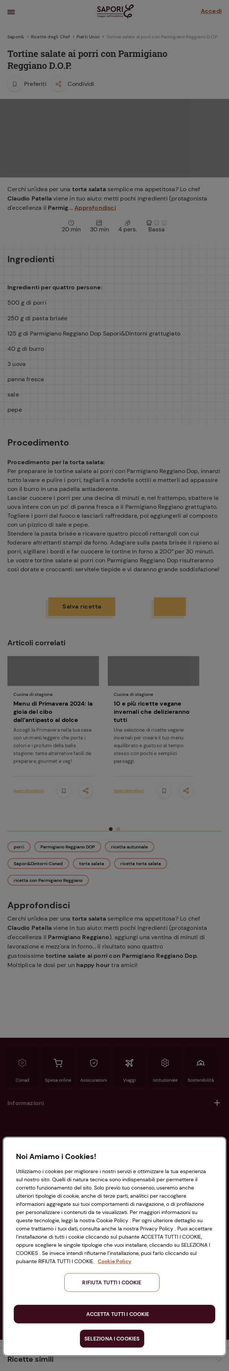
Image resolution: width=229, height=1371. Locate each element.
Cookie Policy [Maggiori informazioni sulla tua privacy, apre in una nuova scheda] (114, 1261)
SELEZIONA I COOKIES (112, 1338)
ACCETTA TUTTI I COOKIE (117, 1314)
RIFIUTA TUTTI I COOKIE (111, 1282)
